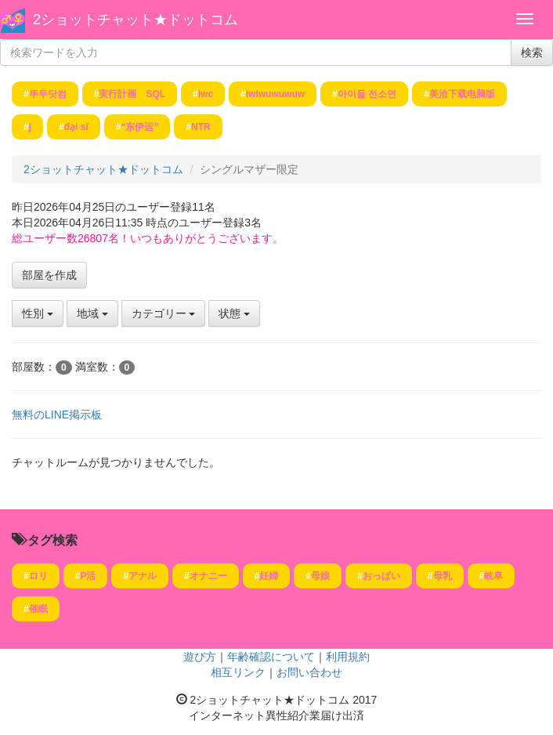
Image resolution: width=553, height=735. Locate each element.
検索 (532, 52)
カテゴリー (164, 313)
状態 (234, 313)
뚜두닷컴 (48, 94)
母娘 (320, 575)
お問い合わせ (309, 672)
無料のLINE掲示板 (57, 414)
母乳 (442, 575)
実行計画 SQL (132, 94)
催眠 (38, 608)
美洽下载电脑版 (462, 94)
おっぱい (381, 575)
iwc (205, 94)
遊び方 (199, 656)
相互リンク (238, 672)
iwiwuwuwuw (275, 94)
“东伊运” (139, 126)
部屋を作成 (49, 275)
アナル (142, 575)
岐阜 (493, 575)
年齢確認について (271, 656)
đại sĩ (76, 126)
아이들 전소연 (367, 94)
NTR (201, 126)
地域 (92, 313)
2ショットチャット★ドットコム (135, 19)
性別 (37, 313)
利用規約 (348, 656)
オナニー (208, 575)
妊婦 (268, 575)
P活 (88, 575)
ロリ (38, 575)
